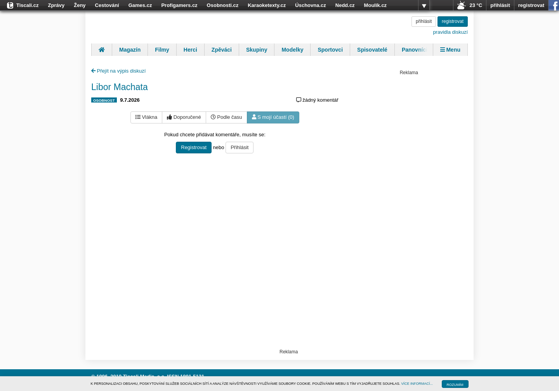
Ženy (79, 5)
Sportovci (330, 50)
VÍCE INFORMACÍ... (417, 384)
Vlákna (146, 117)
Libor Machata (119, 87)
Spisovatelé (372, 50)
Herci (190, 50)
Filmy (162, 50)
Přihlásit (239, 147)
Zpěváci (222, 50)
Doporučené (184, 117)
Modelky (292, 50)
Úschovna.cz (310, 5)
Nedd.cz (345, 5)
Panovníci (414, 50)
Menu (450, 50)
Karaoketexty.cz (267, 5)
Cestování (107, 5)
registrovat (531, 5)
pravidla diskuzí (450, 32)
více (423, 5)
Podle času (226, 117)
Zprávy (56, 5)
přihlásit (500, 5)
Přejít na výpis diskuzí (118, 71)
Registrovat (194, 147)
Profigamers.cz (179, 5)
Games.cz (140, 5)
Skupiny (256, 50)
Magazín (130, 50)
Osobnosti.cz (223, 5)
